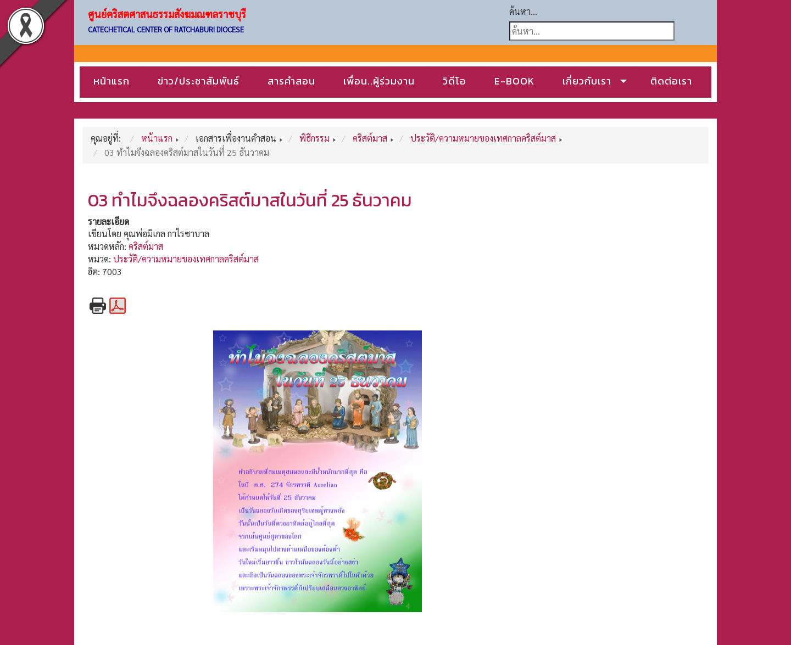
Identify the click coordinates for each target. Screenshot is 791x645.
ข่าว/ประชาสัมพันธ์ (198, 81)
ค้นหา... (523, 11)
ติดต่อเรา (671, 81)
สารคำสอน (291, 81)
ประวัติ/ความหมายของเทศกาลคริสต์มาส (186, 259)
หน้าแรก (111, 81)
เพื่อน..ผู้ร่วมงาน (379, 81)
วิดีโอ (454, 81)
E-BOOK (514, 81)
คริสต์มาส (146, 246)
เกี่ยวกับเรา (586, 81)
